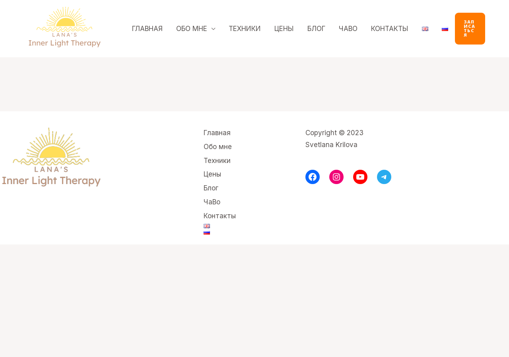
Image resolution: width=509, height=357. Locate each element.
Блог (316, 29)
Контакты (389, 29)
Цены (284, 29)
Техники (245, 29)
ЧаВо (348, 29)
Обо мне (191, 29)
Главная (147, 29)
